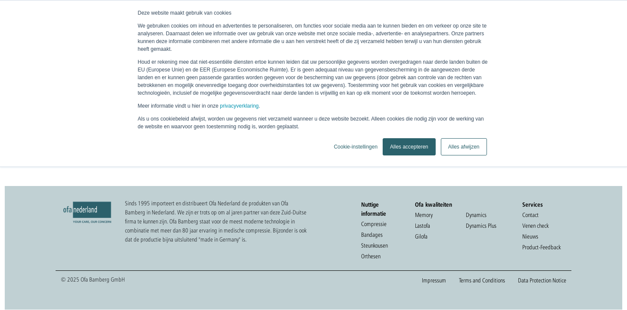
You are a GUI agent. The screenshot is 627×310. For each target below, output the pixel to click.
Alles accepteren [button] (409, 147)
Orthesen (371, 256)
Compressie (374, 223)
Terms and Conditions (482, 280)
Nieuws (530, 236)
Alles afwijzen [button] (464, 147)
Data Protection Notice (542, 280)
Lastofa (422, 225)
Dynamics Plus (481, 225)
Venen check (535, 225)
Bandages (372, 234)
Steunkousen (374, 245)
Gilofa (421, 236)
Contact (530, 214)
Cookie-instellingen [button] (355, 147)
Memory (424, 214)
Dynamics (476, 214)
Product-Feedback (541, 247)
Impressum (434, 280)
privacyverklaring (239, 106)
